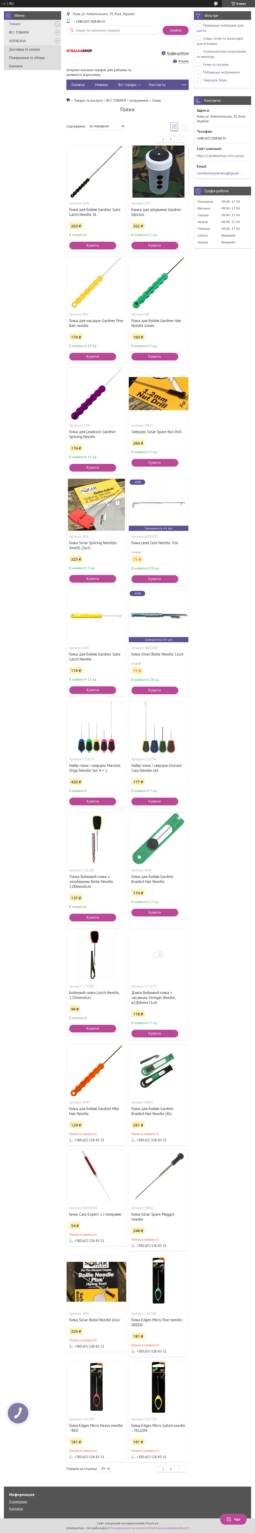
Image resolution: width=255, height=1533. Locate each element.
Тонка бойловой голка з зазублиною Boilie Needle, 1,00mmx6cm (91, 881)
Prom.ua (152, 1523)
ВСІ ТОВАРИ (19, 32)
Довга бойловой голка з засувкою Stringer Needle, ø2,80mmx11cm (153, 997)
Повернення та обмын (27, 57)
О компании (18, 1501)
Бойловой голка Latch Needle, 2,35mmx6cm (94, 995)
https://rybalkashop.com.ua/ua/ (220, 155)
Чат (233, 1519)
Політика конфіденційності (169, 1528)
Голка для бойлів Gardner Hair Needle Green (156, 323)
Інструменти (139, 100)
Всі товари (127, 85)
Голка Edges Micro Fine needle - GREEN (157, 1322)
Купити (93, 245)
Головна (78, 85)
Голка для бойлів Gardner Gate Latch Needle (94, 657)
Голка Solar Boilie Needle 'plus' (94, 1319)
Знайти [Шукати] (175, 30)
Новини (101, 85)
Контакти (16, 66)
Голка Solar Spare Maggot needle (153, 1217)
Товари (15, 23)
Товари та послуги (88, 100)
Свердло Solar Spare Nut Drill (156, 431)
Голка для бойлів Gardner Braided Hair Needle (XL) (152, 1111)
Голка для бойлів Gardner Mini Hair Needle (94, 1111)
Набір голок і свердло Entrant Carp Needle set (156, 768)
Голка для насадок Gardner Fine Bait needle (96, 323)
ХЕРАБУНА (17, 41)
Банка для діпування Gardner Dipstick (156, 212)
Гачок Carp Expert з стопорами (95, 1214)
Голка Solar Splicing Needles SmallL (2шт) (93, 545)
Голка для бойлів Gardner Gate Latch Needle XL (94, 212)
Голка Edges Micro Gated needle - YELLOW (158, 1428)
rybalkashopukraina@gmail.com (219, 173)
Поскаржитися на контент (128, 1528)
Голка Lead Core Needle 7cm (154, 542)
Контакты (16, 1508)
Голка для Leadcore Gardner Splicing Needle (92, 434)
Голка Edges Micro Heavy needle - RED (96, 1428)
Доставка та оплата (24, 49)
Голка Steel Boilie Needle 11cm (157, 654)
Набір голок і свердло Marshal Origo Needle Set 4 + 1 (94, 768)
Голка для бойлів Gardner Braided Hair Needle (152, 879)
